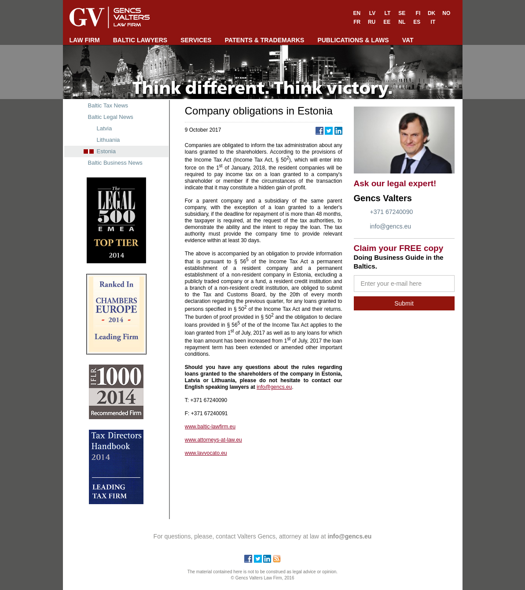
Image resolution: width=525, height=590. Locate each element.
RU (371, 22)
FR (356, 22)
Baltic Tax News (108, 105)
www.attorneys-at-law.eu (213, 440)
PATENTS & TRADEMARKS (265, 40)
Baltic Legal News (110, 117)
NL (401, 22)
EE (386, 22)
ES (416, 22)
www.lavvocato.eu (206, 453)
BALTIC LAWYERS (140, 40)
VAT (408, 40)
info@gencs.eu (390, 226)
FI (418, 13)
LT (387, 13)
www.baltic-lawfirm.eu (210, 427)
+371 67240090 (391, 211)
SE (401, 13)
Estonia (106, 151)
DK (431, 13)
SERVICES (196, 40)
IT (433, 22)
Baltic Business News (115, 162)
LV (372, 13)
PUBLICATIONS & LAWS (353, 40)
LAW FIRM (85, 40)
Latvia (104, 128)
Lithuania (108, 139)
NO (446, 13)
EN (357, 13)
